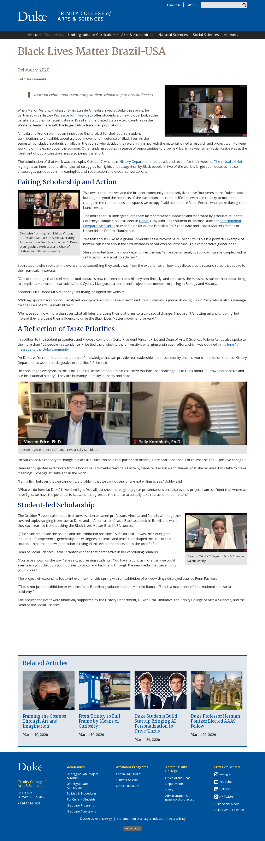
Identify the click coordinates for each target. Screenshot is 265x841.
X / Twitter (226, 796)
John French (79, 115)
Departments (174, 784)
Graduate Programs (80, 805)
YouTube (225, 782)
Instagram (226, 774)
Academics (54, 34)
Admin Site (174, 5)
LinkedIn (225, 789)
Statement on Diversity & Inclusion (140, 819)
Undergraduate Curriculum (92, 34)
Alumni (230, 34)
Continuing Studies (129, 774)
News (169, 790)
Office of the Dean (177, 778)
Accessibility (177, 819)
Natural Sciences (173, 34)
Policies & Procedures (81, 793)
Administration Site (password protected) (180, 798)
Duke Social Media (226, 804)
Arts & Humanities (137, 34)
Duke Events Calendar (229, 810)
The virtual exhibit (228, 161)
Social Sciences (206, 34)
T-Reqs (191, 5)
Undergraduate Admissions (77, 786)
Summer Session (127, 780)
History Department (135, 161)
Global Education (127, 786)
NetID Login (132, 828)
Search (244, 5)
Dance (144, 221)
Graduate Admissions (81, 811)
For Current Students (81, 799)
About (33, 34)
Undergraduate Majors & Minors (82, 776)
